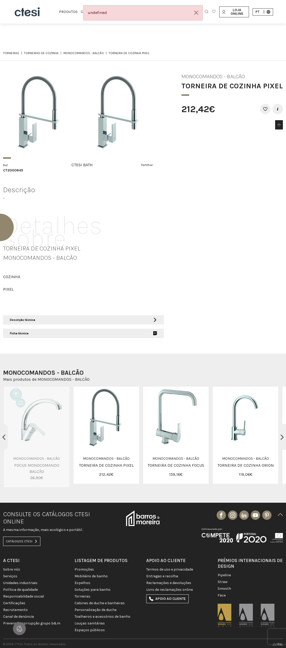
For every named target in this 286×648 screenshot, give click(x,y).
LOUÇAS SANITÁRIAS (90, 623)
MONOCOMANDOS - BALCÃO (83, 53)
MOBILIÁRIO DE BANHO (91, 576)
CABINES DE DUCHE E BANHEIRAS (100, 603)
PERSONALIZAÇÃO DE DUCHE (95, 610)
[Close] (196, 12)
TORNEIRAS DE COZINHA (41, 53)
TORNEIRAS (11, 53)
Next (282, 437)
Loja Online (232, 12)
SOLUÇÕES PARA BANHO (93, 590)
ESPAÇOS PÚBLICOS (90, 630)
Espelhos (82, 583)
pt (262, 12)
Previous (4, 437)
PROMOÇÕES (84, 569)
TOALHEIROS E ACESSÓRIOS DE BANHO (102, 617)
